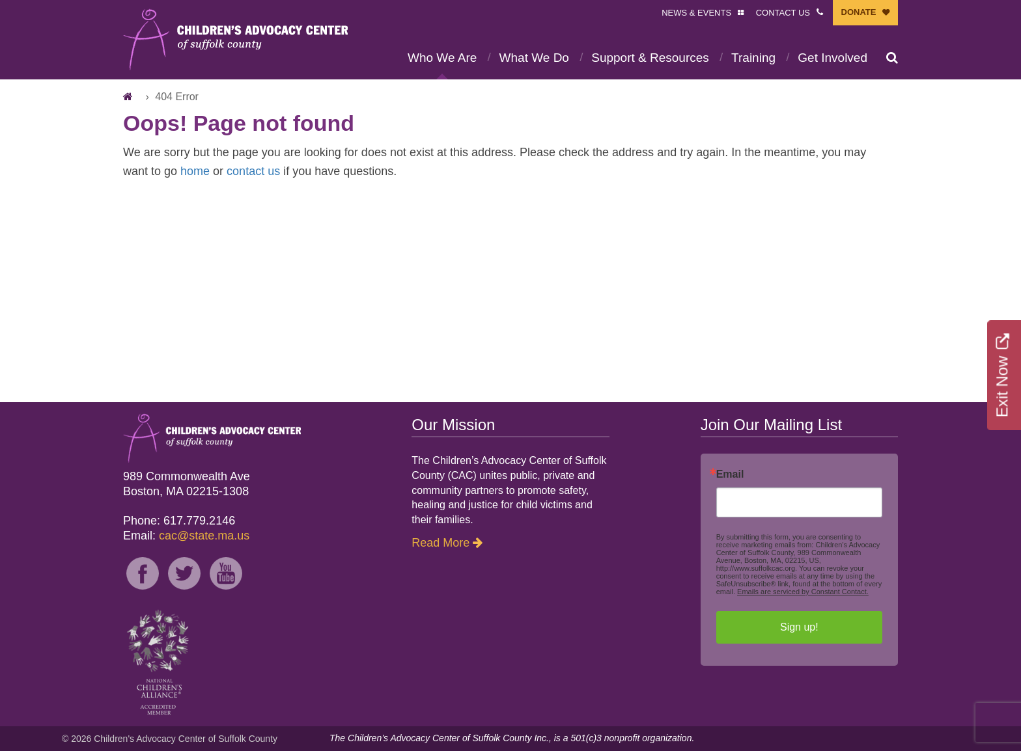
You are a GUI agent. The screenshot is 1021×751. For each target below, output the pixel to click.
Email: (186, 535)
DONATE (858, 12)
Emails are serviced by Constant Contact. (803, 591)
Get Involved (832, 57)
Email (730, 474)
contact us (253, 171)
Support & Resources (650, 57)
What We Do (534, 57)
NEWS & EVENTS (696, 13)
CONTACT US (783, 13)
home (195, 171)
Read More (440, 542)
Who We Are (442, 57)
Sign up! (799, 627)
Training (753, 57)
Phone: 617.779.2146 (179, 520)
